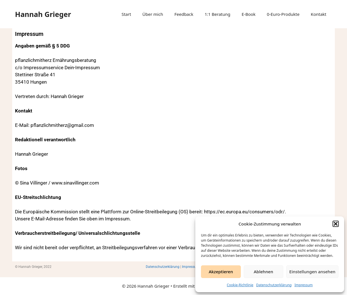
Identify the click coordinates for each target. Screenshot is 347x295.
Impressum (303, 285)
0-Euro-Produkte (283, 14)
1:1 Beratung (217, 14)
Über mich (152, 14)
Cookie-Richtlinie (240, 285)
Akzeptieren (221, 271)
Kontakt (318, 14)
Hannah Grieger (43, 14)
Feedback (183, 14)
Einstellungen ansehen (312, 271)
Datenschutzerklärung (274, 285)
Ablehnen (263, 271)
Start (126, 14)
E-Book (249, 14)
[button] (336, 224)
